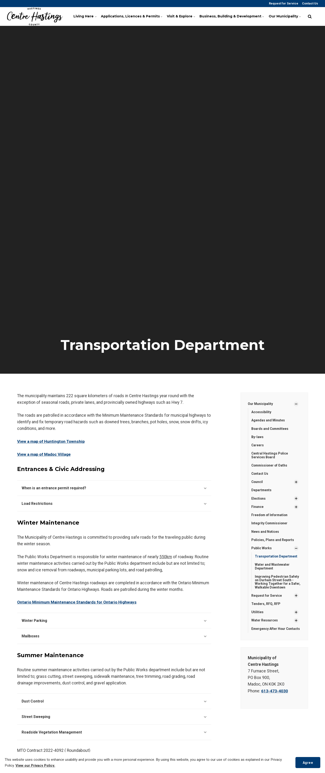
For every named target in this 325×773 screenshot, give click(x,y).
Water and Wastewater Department (272, 567)
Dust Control (114, 701)
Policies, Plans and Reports (272, 540)
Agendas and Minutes (268, 420)
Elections (258, 499)
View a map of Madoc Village (44, 454)
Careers (257, 445)
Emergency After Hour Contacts (268, 631)
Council (257, 482)
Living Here (86, 16)
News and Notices (265, 532)
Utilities (257, 613)
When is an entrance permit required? (114, 488)
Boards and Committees (270, 429)
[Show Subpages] (296, 404)
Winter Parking (114, 620)
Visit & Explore (182, 16)
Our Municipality (284, 16)
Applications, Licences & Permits (132, 16)
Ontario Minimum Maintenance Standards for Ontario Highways (77, 602)
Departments (261, 490)
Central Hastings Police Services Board (269, 455)
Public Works (261, 549)
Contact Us (309, 3)
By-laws (257, 437)
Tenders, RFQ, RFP (265, 605)
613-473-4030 (274, 695)
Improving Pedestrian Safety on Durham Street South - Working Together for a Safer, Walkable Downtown (277, 583)
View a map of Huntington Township (51, 441)
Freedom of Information (270, 516)
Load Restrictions (114, 503)
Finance (257, 507)
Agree (307, 762)
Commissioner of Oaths (270, 465)
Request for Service (283, 3)
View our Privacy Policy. (35, 765)
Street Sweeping (114, 717)
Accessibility (261, 412)
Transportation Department (276, 557)
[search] (310, 16)
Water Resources (264, 621)
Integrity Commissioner (270, 524)
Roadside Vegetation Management (114, 732)
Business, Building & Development (232, 16)
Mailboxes (114, 636)
